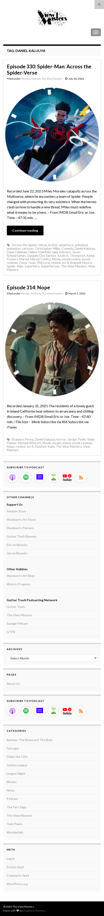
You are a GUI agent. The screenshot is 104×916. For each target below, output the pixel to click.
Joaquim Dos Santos (41, 255)
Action (53, 245)
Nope (11, 446)
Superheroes (50, 266)
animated (81, 245)
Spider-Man (15, 266)
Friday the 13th (17, 757)
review (56, 263)
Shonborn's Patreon (20, 528)
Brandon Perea (22, 439)
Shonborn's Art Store (21, 519)
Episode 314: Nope (28, 287)
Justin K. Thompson (71, 255)
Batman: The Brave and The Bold (29, 740)
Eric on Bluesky (17, 545)
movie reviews (82, 443)
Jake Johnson (61, 252)
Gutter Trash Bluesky (21, 536)
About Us (13, 684)
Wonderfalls (15, 832)
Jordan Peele (76, 439)
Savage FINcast (17, 623)
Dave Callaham (17, 252)
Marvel (24, 259)
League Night (16, 773)
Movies (25, 78)
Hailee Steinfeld (39, 252)
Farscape (13, 748)
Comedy (67, 248)
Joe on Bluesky (17, 553)
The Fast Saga (16, 807)
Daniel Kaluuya (84, 248)
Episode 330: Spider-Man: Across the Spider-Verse (49, 69)
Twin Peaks (15, 824)
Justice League (17, 765)
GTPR (11, 632)
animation (14, 248)
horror (61, 439)
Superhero (32, 266)
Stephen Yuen (45, 446)
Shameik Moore (81, 263)
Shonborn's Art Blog (20, 576)
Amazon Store (16, 511)
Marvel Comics (40, 259)
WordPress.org (17, 884)
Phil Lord (43, 263)
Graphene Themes (34, 910)
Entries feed (15, 867)
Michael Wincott (29, 443)
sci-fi (65, 263)
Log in (11, 858)
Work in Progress (18, 584)
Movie (56, 259)
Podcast (35, 78)
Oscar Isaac (27, 263)
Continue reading (25, 230)
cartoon (27, 248)
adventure (66, 245)
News (11, 790)
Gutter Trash (16, 607)
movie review (71, 259)
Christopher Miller (47, 248)
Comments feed (18, 875)
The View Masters (17, 32)
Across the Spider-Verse (29, 245)
